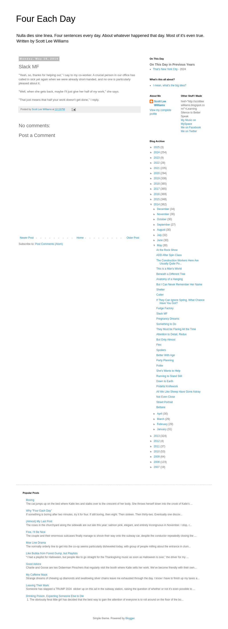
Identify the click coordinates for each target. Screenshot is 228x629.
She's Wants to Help (168, 370)
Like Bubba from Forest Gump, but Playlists (51, 553)
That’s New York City (165, 69)
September (164, 224)
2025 (157, 147)
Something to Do (166, 324)
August (161, 229)
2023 (157, 157)
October (162, 219)
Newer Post (27, 237)
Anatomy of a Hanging (169, 279)
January (162, 429)
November (163, 214)
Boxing (30, 500)
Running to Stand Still (169, 376)
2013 (157, 435)
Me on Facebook (191, 127)
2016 (157, 194)
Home (80, 237)
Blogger (129, 618)
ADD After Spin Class (169, 255)
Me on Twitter (189, 131)
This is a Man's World (169, 268)
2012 (157, 441)
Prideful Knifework (167, 386)
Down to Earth (164, 381)
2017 (157, 188)
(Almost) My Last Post (39, 521)
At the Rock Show (166, 250)
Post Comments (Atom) (49, 244)
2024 (157, 152)
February (162, 424)
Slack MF (161, 313)
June (160, 240)
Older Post (132, 237)
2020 (157, 173)
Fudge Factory (164, 308)
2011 (157, 446)
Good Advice (33, 564)
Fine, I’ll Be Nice (35, 532)
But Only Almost (165, 339)
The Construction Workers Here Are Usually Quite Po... (177, 262)
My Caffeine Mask (36, 574)
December (163, 209)
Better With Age (165, 355)
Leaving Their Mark (37, 585)
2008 (157, 462)
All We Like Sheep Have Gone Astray (178, 391)
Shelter (160, 289)
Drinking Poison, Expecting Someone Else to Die (55, 596)
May (160, 245)
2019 (157, 178)
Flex (158, 344)
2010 (157, 451)
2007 (157, 467)
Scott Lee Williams (160, 103)
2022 (157, 162)
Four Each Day (45, 19)
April (160, 413)
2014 (157, 204)
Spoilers (161, 350)
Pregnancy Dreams (167, 318)
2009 (157, 456)
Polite (159, 365)
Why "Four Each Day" (39, 510)
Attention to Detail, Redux (171, 334)
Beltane (160, 407)
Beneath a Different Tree (170, 274)
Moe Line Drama (36, 542)
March (161, 419)
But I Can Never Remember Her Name (179, 284)
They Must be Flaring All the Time (176, 329)
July (160, 235)
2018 (157, 183)
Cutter (160, 294)
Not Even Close (165, 396)
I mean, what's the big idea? (169, 85)
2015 (157, 199)
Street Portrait (164, 402)
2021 (157, 168)
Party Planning (165, 360)
